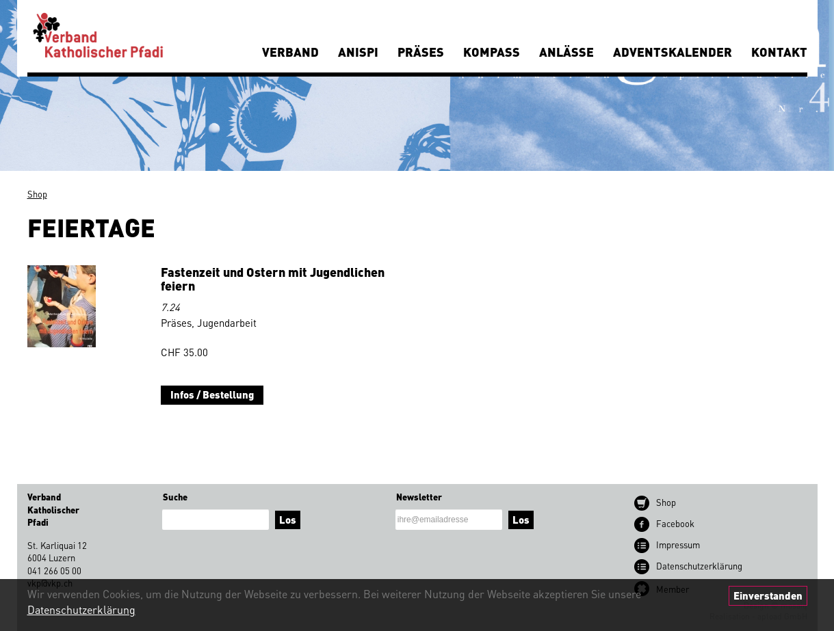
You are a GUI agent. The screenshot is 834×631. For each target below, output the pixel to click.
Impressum (678, 544)
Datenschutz (699, 566)
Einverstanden (768, 595)
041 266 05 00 (54, 570)
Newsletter (419, 496)
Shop (37, 194)
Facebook (675, 523)
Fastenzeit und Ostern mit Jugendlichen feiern (273, 278)
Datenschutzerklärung (81, 609)
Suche (175, 496)
